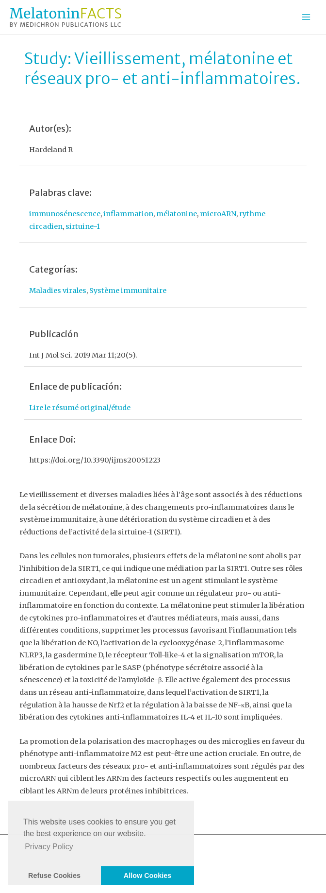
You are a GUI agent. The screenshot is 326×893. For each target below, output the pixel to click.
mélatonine (176, 213)
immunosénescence (64, 213)
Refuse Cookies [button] (54, 875)
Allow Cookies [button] (147, 875)
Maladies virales (57, 290)
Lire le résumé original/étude (79, 407)
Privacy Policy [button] (49, 846)
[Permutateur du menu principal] (306, 17)
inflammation (128, 213)
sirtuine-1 (82, 226)
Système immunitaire (127, 290)
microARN (218, 213)
